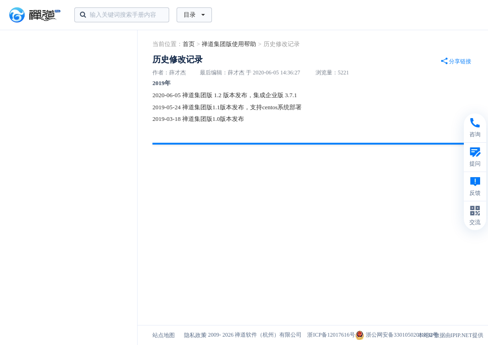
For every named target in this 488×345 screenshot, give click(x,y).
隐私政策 (195, 335)
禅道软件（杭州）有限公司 (268, 335)
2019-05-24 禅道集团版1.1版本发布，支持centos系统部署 (227, 107)
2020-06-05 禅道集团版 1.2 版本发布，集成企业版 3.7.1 (224, 95)
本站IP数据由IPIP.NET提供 (450, 335)
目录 (194, 14)
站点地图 (163, 335)
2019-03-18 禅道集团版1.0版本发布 (198, 118)
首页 (189, 43)
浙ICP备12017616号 (331, 335)
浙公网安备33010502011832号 (396, 335)
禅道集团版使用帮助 (229, 43)
